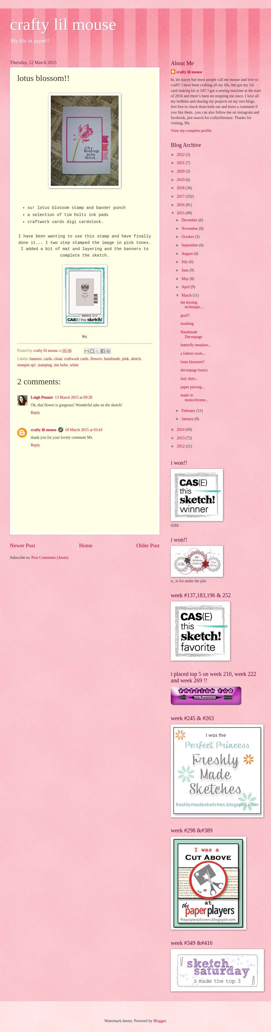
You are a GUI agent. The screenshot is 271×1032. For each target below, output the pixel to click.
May (186, 279)
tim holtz (61, 365)
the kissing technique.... (192, 304)
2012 (181, 446)
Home (85, 545)
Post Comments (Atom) (49, 557)
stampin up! (26, 365)
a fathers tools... (192, 353)
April (186, 287)
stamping (45, 365)
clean (58, 359)
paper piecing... (192, 387)
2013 (181, 438)
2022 (181, 155)
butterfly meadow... (195, 345)
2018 (181, 188)
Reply (35, 413)
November (190, 228)
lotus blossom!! (192, 362)
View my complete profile (191, 131)
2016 (181, 205)
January (188, 419)
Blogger (159, 1021)
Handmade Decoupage (191, 334)
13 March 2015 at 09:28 (73, 397)
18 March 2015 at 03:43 (83, 430)
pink (125, 359)
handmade (112, 359)
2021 (181, 163)
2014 (181, 429)
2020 (181, 171)
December (190, 220)
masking (187, 323)
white (74, 365)
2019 (181, 180)
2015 (181, 213)
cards (48, 359)
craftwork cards (76, 359)
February (189, 411)
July (185, 262)
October (188, 237)
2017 (181, 196)
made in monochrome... (194, 397)
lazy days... (189, 378)
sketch (136, 359)
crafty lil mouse (63, 24)
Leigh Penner (42, 397)
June (186, 270)
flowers (96, 359)
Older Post (147, 545)
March (187, 295)
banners (36, 359)
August (188, 254)
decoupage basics (193, 370)
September (190, 245)
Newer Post (22, 545)
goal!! (185, 315)
